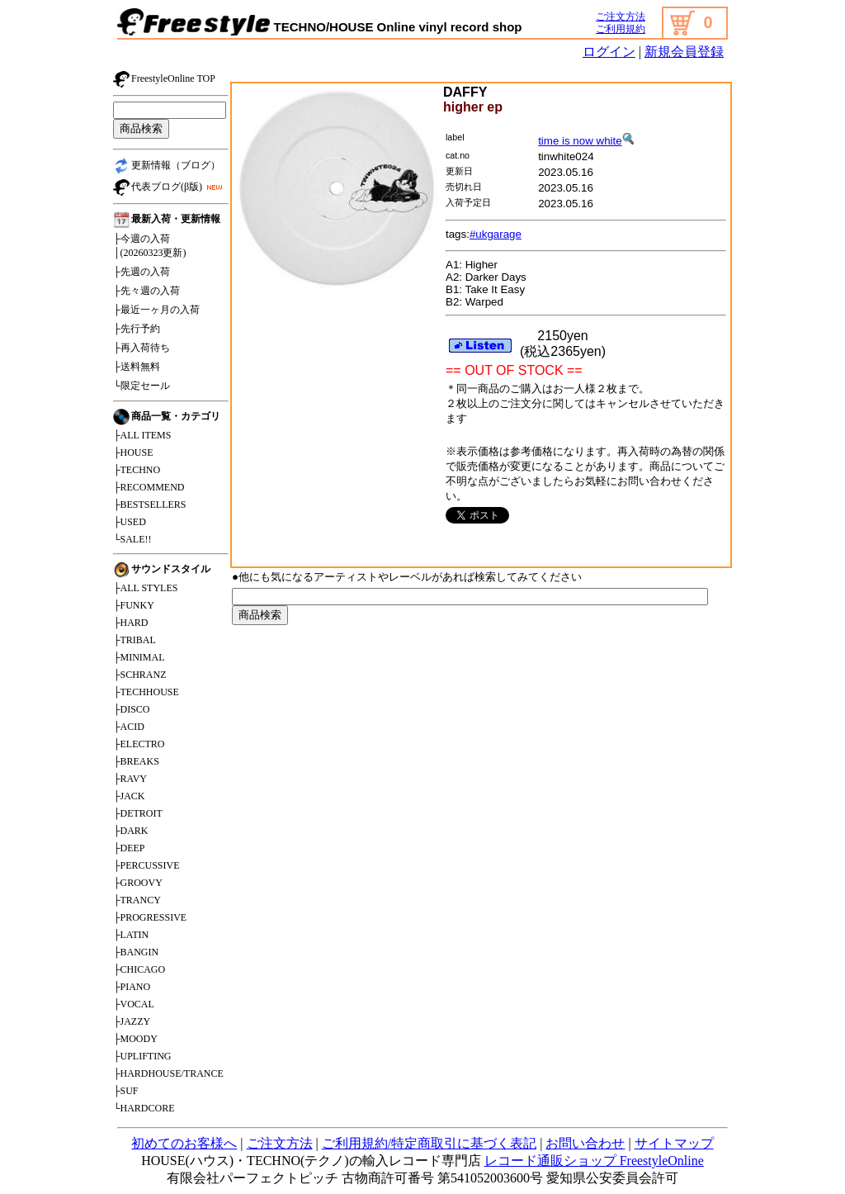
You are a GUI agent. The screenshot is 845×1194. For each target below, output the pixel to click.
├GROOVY (138, 882)
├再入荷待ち (141, 347)
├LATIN (131, 935)
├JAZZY (131, 1021)
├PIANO (131, 987)
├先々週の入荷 (146, 290)
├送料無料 (136, 366)
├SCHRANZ (140, 674)
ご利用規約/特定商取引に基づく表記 (429, 1143)
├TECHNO (136, 470)
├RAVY (130, 778)
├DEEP (129, 848)
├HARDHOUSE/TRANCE (168, 1073)
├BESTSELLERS (149, 504)
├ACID (128, 726)
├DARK (131, 830)
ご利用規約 (620, 29)
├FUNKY (133, 605)
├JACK (129, 796)
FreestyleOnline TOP (164, 79)
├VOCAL (133, 1004)
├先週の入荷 (141, 271)
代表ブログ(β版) (170, 187)
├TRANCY (137, 900)
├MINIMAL (139, 657)
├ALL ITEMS (142, 435)
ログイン (609, 52)
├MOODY (135, 1039)
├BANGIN (135, 952)
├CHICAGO (139, 969)
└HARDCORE (144, 1108)
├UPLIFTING (142, 1056)
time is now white (586, 141)
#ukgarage (496, 234)
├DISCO (131, 709)
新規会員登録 (684, 52)
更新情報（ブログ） (166, 166)
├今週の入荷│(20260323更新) (149, 245)
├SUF (126, 1091)
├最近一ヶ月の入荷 (156, 309)
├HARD (131, 622)
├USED (129, 522)
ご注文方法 (620, 16)
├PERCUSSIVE (146, 865)
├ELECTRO (139, 744)
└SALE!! (132, 539)
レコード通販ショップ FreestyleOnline (594, 1161)
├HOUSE (133, 452)
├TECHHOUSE (146, 692)
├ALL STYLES (145, 588)
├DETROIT (138, 813)
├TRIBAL (134, 640)
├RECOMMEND (149, 487)
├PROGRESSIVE (149, 917)
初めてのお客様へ (184, 1143)
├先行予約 (136, 328)
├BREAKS (136, 761)
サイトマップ (674, 1143)
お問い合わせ (585, 1143)
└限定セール (141, 385)
